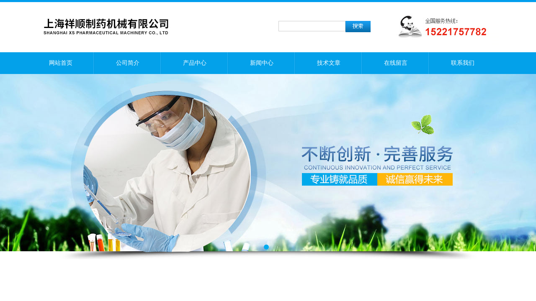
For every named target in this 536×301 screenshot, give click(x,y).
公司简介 (127, 63)
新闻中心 (261, 63)
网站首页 (60, 63)
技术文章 (328, 63)
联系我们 (462, 63)
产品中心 (194, 63)
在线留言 (395, 63)
